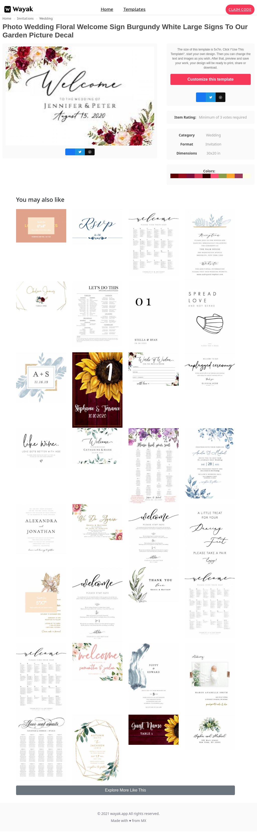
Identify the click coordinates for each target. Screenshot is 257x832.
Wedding (46, 18)
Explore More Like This (125, 790)
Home (107, 9)
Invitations (25, 18)
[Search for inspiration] (221, 10)
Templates (134, 9)
